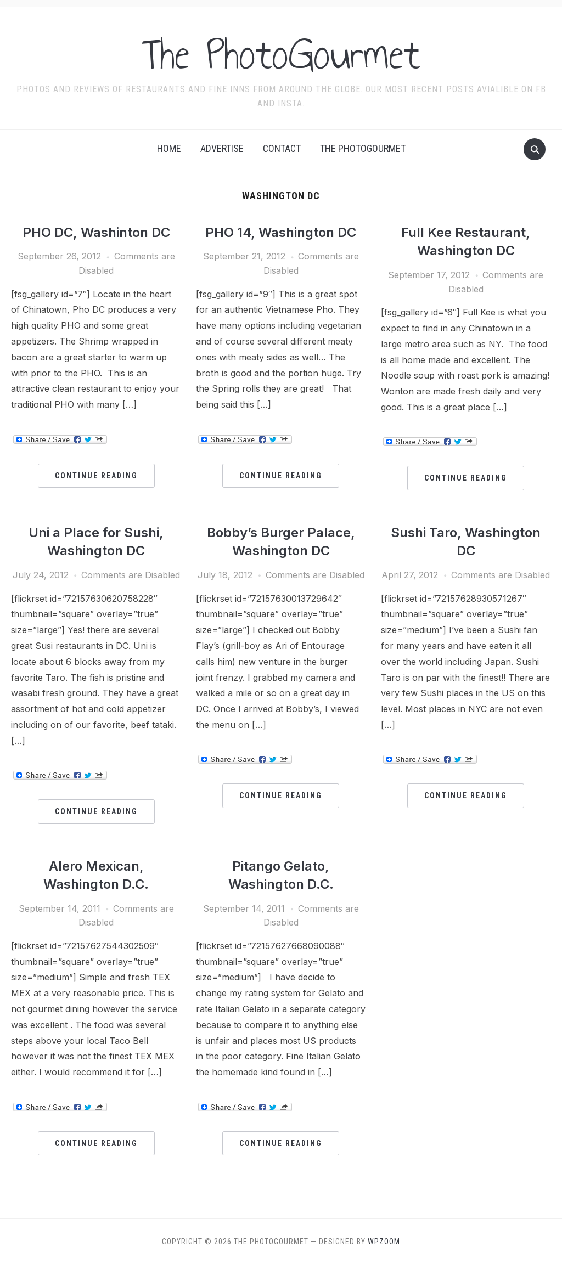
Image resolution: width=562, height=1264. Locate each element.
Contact (282, 148)
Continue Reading (96, 475)
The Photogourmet (363, 148)
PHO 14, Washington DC (280, 232)
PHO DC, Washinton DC (96, 232)
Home (169, 148)
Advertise (222, 148)
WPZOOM (384, 1241)
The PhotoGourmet (281, 54)
